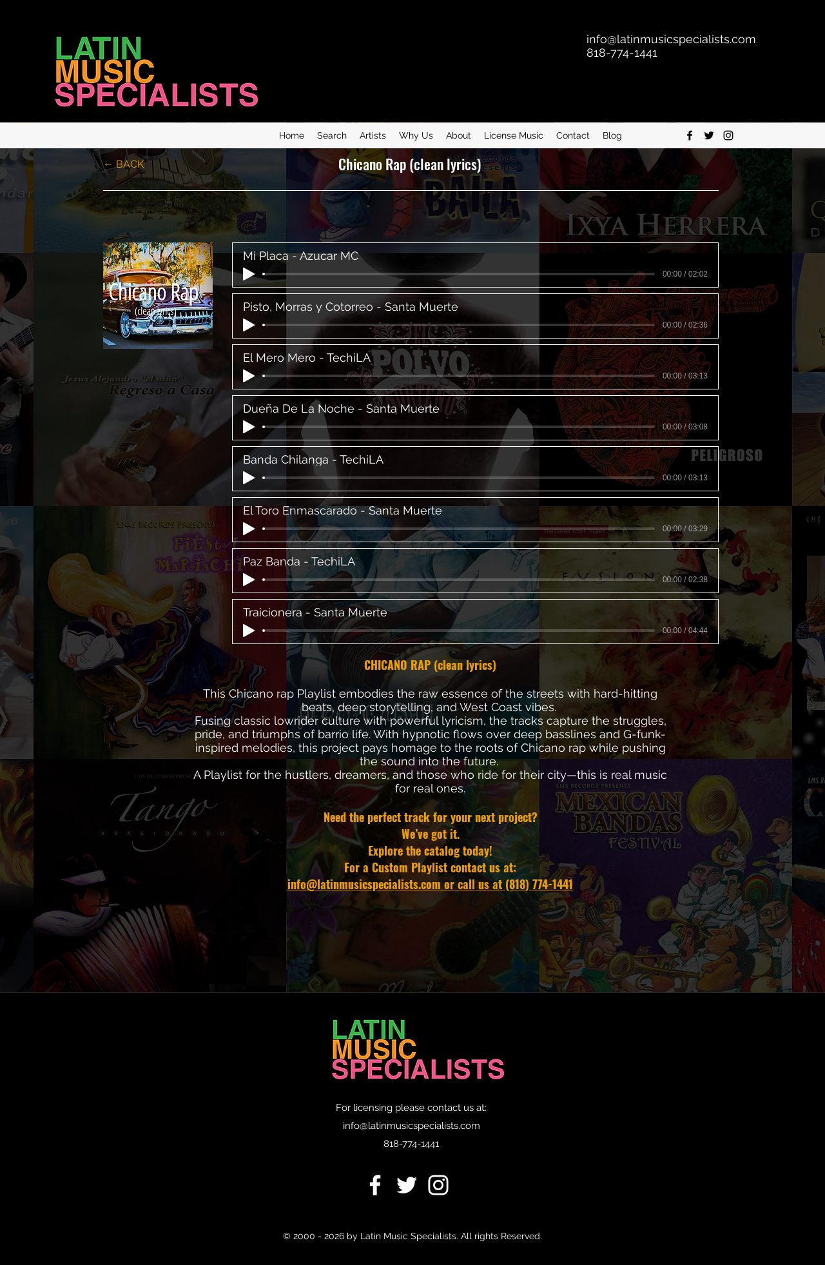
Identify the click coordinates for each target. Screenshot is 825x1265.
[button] (332, 135)
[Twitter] (406, 1185)
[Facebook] (375, 1185)
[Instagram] (728, 135)
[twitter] (709, 135)
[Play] (249, 274)
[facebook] (689, 135)
